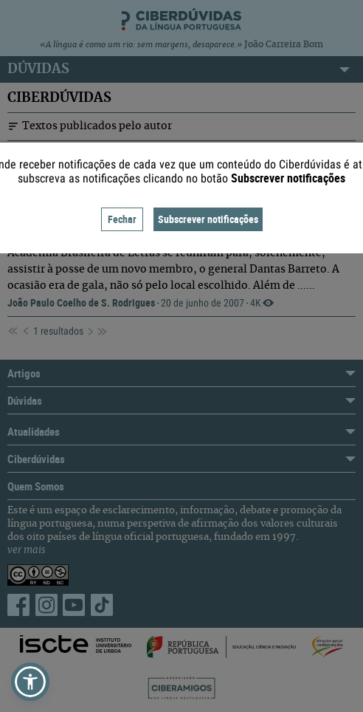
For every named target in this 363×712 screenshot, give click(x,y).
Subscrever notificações (208, 219)
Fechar (122, 219)
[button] (30, 681)
